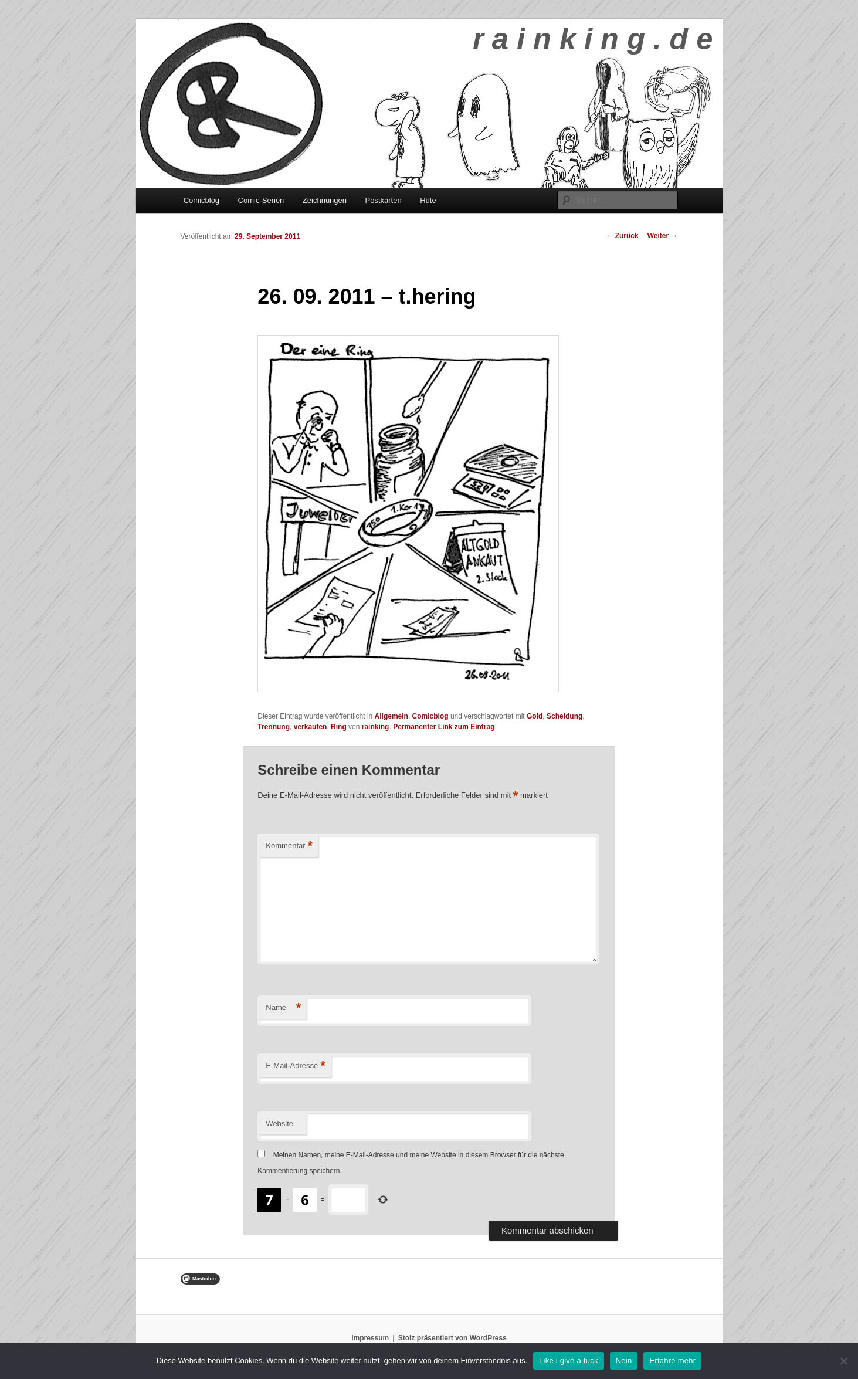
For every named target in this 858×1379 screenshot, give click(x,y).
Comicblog (201, 200)
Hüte (428, 200)
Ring (339, 727)
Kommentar (289, 846)
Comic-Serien (261, 200)
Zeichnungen (325, 200)
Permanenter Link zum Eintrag (443, 727)
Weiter (662, 236)
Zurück (622, 236)
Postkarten (383, 200)
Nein (624, 1360)
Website (279, 1123)
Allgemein (391, 716)
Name (283, 1008)
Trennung (273, 727)
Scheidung (564, 716)
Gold (534, 716)
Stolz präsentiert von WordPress (452, 1338)
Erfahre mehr (672, 1360)
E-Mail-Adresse (295, 1066)
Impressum (370, 1338)
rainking (375, 727)
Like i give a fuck (568, 1360)
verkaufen (310, 727)
